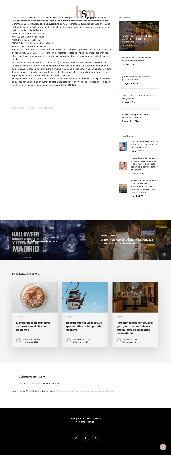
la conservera (45, 108)
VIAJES (85, 26)
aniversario (18, 108)
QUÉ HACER (59, 26)
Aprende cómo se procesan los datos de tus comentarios (84, 391)
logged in (36, 383)
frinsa (31, 108)
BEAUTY (97, 26)
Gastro (69, 317)
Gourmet (20, 317)
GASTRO (73, 26)
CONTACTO (111, 26)
